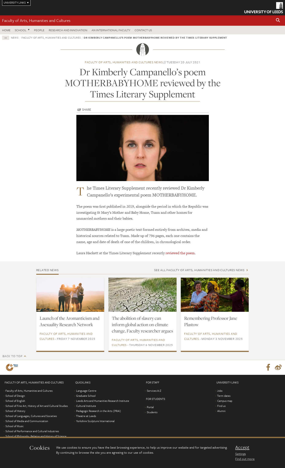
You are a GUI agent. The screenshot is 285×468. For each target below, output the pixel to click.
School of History (15, 411)
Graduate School (86, 396)
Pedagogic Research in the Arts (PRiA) (98, 411)
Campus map (224, 401)
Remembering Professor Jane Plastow (210, 321)
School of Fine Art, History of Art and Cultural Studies (36, 406)
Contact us (143, 30)
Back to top (12, 356)
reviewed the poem (180, 253)
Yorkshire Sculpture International (95, 421)
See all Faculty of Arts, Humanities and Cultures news (199, 270)
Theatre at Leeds (86, 416)
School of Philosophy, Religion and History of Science (35, 436)
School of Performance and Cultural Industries (32, 431)
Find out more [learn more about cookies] (245, 458)
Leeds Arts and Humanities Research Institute (102, 401)
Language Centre (86, 391)
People (39, 30)
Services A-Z (154, 391)
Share (86, 109)
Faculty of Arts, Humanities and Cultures (36, 20)
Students (152, 412)
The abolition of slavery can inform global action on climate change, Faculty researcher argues (142, 324)
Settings (240, 453)
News (15, 37)
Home (6, 30)
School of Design (15, 396)
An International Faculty (111, 30)
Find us (221, 406)
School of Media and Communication (26, 421)
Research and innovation (68, 30)
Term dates (223, 396)
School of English (15, 401)
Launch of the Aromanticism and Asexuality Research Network (69, 321)
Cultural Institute (86, 406)
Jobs (219, 391)
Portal (150, 407)
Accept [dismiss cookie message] (242, 447)
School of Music (14, 426)
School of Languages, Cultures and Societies (31, 416)
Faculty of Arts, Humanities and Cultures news (124, 62)
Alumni (221, 411)
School (20, 30)
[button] (278, 20)
